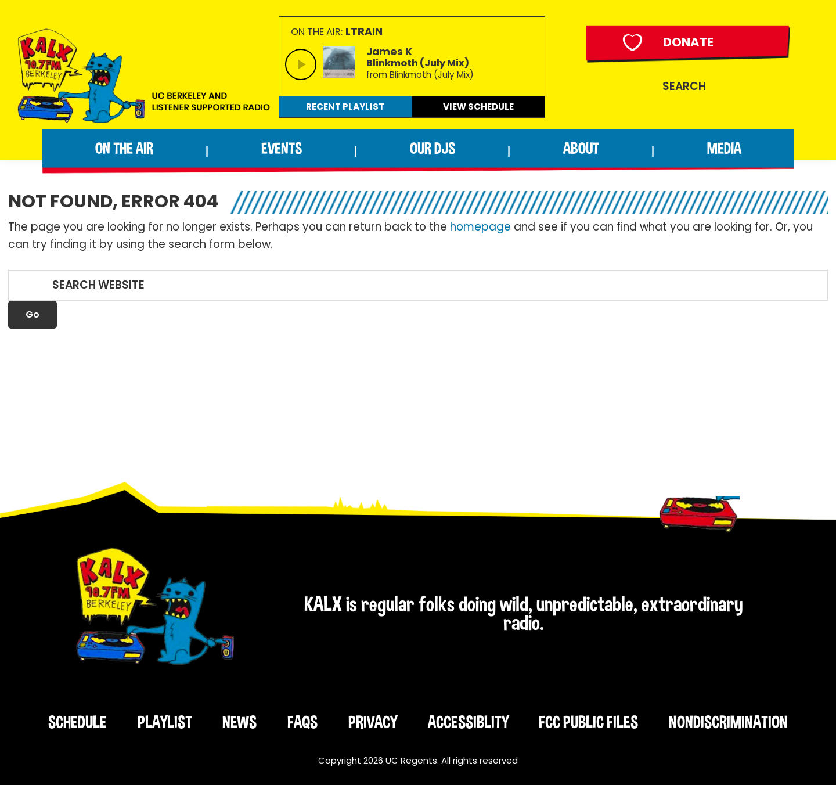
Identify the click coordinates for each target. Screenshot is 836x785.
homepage (480, 227)
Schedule (77, 722)
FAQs (302, 722)
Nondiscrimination (728, 722)
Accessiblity (468, 722)
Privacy (372, 722)
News (239, 722)
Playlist (165, 722)
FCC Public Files (588, 722)
